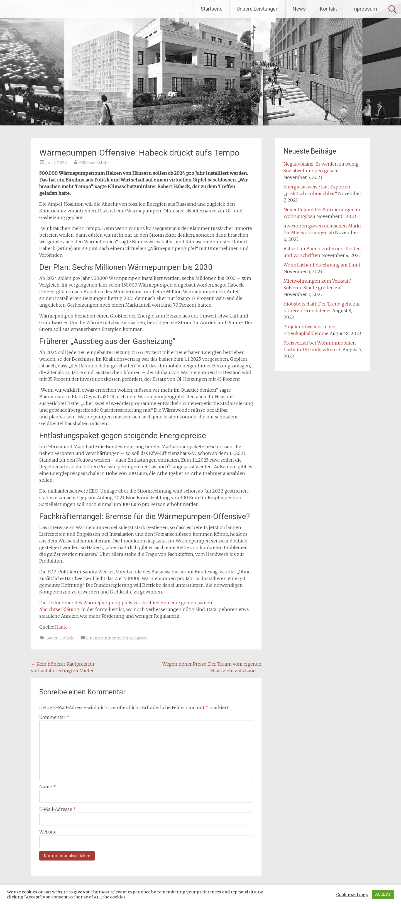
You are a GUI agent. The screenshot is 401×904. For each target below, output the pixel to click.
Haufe (61, 627)
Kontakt (328, 9)
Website (48, 832)
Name (47, 786)
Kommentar (54, 717)
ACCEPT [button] (383, 894)
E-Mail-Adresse (57, 809)
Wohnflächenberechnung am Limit (321, 265)
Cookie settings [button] (352, 894)
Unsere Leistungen (257, 9)
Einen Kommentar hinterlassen (117, 638)
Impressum (364, 9)
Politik (67, 638)
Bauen (52, 638)
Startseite (211, 9)
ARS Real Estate (94, 162)
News (299, 9)
